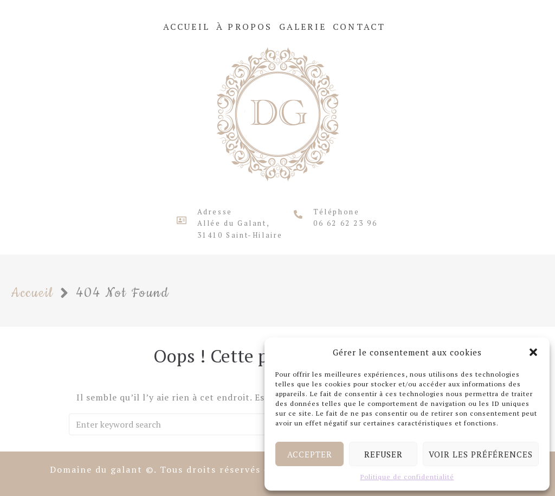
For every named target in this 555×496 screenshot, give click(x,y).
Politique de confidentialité (407, 477)
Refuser (383, 454)
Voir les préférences (481, 454)
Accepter (309, 454)
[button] (533, 352)
